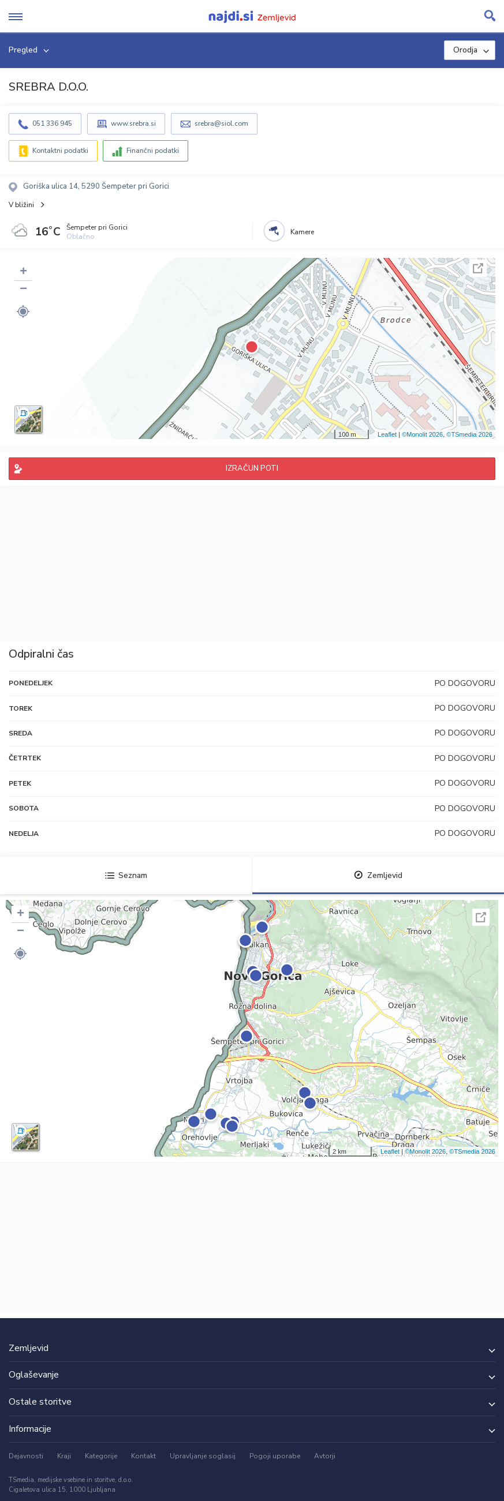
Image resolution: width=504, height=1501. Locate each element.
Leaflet (387, 434)
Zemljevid (378, 875)
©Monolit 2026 (422, 434)
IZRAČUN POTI (252, 468)
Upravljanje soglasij (203, 1456)
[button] (23, 311)
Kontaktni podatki (60, 150)
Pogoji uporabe (274, 1456)
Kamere (302, 232)
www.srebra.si (133, 123)
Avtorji (324, 1456)
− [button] (23, 289)
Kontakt (143, 1456)
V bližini (21, 204)
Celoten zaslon (478, 268)
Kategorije (101, 1456)
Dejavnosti (26, 1456)
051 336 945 (52, 123)
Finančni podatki (152, 150)
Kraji (64, 1456)
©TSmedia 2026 (469, 434)
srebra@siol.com (221, 123)
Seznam (126, 875)
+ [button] (23, 272)
